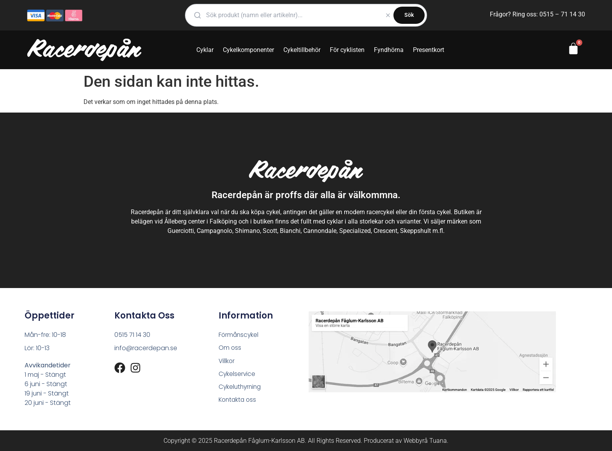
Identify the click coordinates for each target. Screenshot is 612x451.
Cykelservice (237, 374)
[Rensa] (387, 15)
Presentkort (428, 50)
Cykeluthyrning (241, 387)
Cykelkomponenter (248, 50)
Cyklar (204, 50)
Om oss (230, 348)
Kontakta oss (238, 401)
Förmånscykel (239, 334)
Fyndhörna (389, 50)
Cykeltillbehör (301, 50)
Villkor (227, 361)
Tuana (438, 440)
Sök (409, 15)
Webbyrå (416, 440)
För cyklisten (347, 50)
